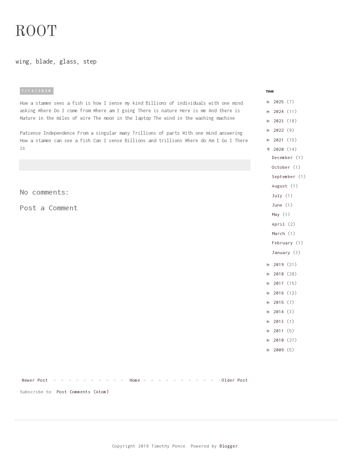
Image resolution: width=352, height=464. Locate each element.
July (278, 195)
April (280, 224)
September (285, 176)
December (283, 157)
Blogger (228, 445)
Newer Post (35, 380)
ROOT (36, 32)
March (280, 233)
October (282, 167)
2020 (279, 149)
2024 (279, 111)
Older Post (235, 380)
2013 (279, 321)
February (283, 242)
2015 (279, 302)
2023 (279, 120)
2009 (279, 349)
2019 (279, 264)
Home (135, 380)
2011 (279, 330)
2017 (279, 283)
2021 (279, 139)
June (278, 204)
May (277, 214)
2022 (279, 130)
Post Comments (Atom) (83, 391)
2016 (279, 292)
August (281, 185)
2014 (279, 311)
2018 (279, 273)
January (282, 252)
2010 (279, 340)
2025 (279, 101)
